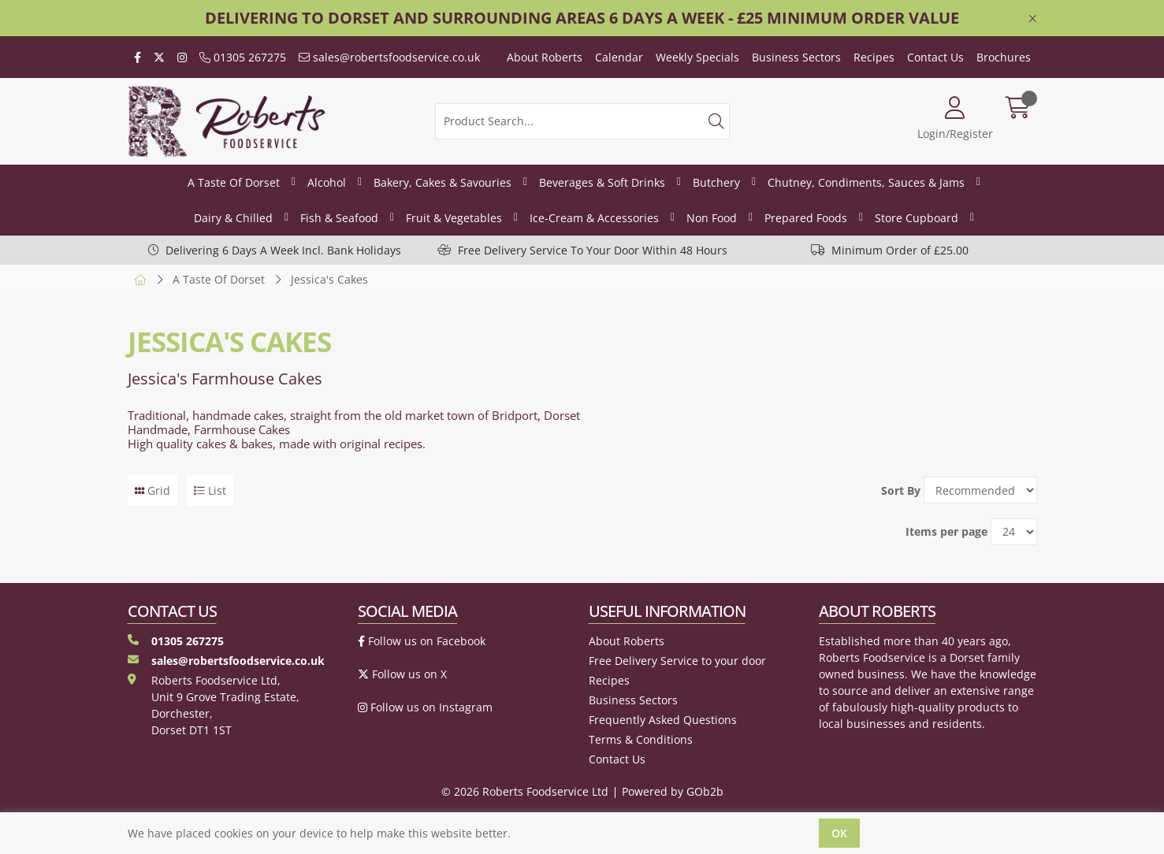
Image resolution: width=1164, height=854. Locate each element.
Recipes (873, 57)
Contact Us (935, 57)
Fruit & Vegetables (454, 217)
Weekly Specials (697, 57)
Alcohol (326, 182)
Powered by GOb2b (672, 791)
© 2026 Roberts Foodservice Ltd (524, 791)
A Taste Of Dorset (234, 182)
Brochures (1003, 57)
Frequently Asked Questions (663, 719)
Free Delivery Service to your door (677, 660)
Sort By (900, 490)
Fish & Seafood (339, 217)
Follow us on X (402, 673)
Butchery (716, 182)
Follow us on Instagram (425, 707)
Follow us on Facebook (421, 640)
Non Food (711, 217)
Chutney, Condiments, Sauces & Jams (866, 182)
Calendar (619, 57)
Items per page (946, 531)
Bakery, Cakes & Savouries (442, 182)
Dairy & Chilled (233, 217)
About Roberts (544, 57)
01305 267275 (242, 57)
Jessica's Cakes (329, 279)
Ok (839, 833)
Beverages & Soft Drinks (602, 182)
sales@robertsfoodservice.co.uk (389, 57)
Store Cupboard (916, 217)
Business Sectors (796, 57)
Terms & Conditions (641, 739)
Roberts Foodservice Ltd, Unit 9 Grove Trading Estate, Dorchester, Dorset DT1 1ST (213, 705)
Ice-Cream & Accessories (594, 217)
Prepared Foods (805, 217)
